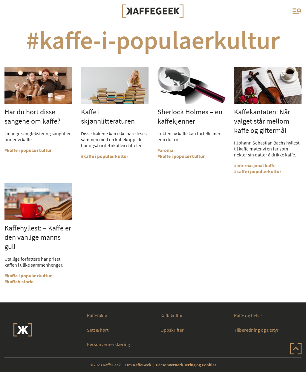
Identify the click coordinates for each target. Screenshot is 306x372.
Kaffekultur (171, 316)
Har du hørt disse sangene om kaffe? (32, 116)
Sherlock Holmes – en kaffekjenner (189, 116)
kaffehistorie (20, 282)
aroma (166, 150)
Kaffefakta (97, 316)
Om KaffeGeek (138, 365)
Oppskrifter (172, 330)
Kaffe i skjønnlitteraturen (108, 116)
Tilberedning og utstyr (256, 330)
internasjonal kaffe (256, 165)
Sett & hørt (97, 330)
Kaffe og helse (248, 316)
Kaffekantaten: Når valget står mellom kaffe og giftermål (262, 121)
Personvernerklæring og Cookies (186, 365)
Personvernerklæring (108, 344)
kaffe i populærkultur (29, 150)
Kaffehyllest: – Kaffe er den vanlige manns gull (37, 237)
